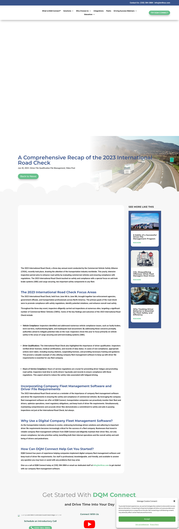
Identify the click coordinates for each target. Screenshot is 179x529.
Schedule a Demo (138, 433)
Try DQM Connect (159, 12)
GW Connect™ (140, 449)
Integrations (99, 11)
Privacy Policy (154, 524)
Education (88, 14)
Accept (147, 519)
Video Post (70, 52)
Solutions (67, 11)
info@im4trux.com (162, 3)
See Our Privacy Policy (89, 491)
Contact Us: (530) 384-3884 (141, 3)
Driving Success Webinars (124, 11)
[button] (174, 501)
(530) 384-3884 (40, 411)
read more (137, 127)
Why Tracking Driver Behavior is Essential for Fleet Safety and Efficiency (143, 196)
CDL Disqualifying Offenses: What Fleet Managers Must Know (144, 158)
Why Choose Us (82, 11)
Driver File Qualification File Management (47, 52)
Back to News (28, 60)
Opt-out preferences (142, 524)
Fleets (108, 11)
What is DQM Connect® (51, 11)
